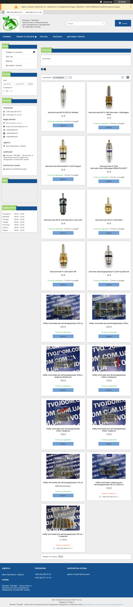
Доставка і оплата (76, 37)
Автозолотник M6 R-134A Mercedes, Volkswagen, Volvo (108, 113)
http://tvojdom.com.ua (14, 123)
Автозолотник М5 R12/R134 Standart (63, 112)
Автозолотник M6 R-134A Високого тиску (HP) (63, 220)
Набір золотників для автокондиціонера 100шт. (109, 323)
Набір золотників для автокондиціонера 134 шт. (63, 482)
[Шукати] (103, 23)
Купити (63, 125)
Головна (7, 37)
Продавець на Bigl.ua (66, 602)
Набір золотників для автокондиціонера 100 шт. (63, 323)
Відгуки (9, 61)
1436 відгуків (107, 2)
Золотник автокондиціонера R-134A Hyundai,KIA (109, 272)
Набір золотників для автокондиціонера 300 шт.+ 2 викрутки (63, 535)
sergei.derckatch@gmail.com (17, 127)
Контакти (57, 37)
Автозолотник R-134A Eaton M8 (63, 272)
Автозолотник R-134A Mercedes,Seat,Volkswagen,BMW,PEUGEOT (109, 167)
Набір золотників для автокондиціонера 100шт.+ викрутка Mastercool (63, 376)
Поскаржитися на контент (93, 604)
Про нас (44, 37)
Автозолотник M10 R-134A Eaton (108, 220)
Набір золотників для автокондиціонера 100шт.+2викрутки (109, 376)
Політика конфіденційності (113, 604)
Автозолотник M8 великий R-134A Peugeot (63, 166)
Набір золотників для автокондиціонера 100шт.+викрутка (63, 430)
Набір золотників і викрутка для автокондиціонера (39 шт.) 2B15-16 (109, 483)
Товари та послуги (25, 37)
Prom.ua (79, 600)
